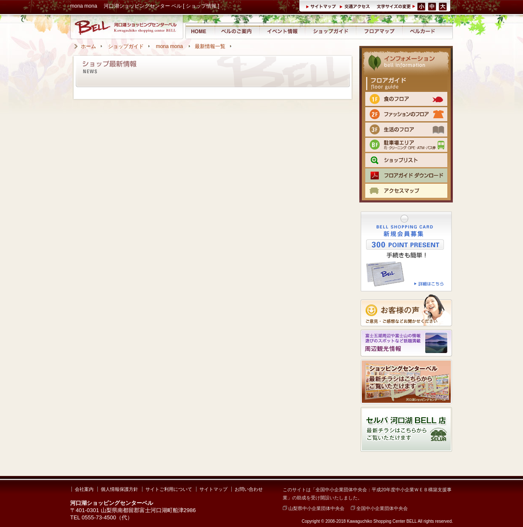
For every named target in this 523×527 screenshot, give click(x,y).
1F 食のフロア (406, 99)
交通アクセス (355, 6)
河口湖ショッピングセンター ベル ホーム (200, 31)
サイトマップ (322, 6)
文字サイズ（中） (433, 6)
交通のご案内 (406, 191)
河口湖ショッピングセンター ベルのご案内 (237, 31)
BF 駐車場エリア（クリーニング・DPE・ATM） (406, 145)
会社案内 (84, 489)
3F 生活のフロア (406, 129)
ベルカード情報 (422, 31)
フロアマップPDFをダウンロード (406, 175)
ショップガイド (330, 31)
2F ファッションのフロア (406, 114)
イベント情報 (282, 31)
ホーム (88, 46)
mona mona (170, 46)
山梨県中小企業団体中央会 (313, 508)
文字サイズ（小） (422, 6)
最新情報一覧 (210, 46)
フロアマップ (379, 31)
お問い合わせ (249, 489)
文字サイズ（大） (443, 6)
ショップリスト (406, 160)
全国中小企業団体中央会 (379, 508)
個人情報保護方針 (119, 489)
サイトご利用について (168, 489)
